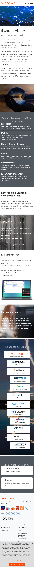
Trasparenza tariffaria (22, 533)
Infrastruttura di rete (5, 529)
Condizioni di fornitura (22, 525)
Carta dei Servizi (21, 529)
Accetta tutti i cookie (17, 564)
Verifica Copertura (4, 530)
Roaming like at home (22, 538)
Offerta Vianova (4, 525)
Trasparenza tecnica (22, 532)
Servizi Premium (21, 539)
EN (32, 1)
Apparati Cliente (21, 536)
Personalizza (17, 560)
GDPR (19, 530)
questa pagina (11, 547)
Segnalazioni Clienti (22, 535)
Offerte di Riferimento (22, 527)
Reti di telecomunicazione (6, 527)
